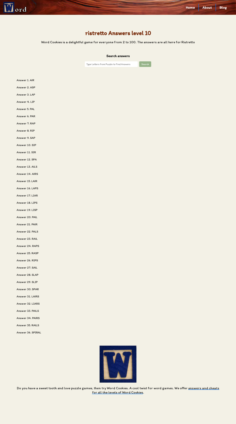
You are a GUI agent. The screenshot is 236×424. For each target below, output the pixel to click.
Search (145, 64)
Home (190, 7)
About (207, 7)
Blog (223, 7)
